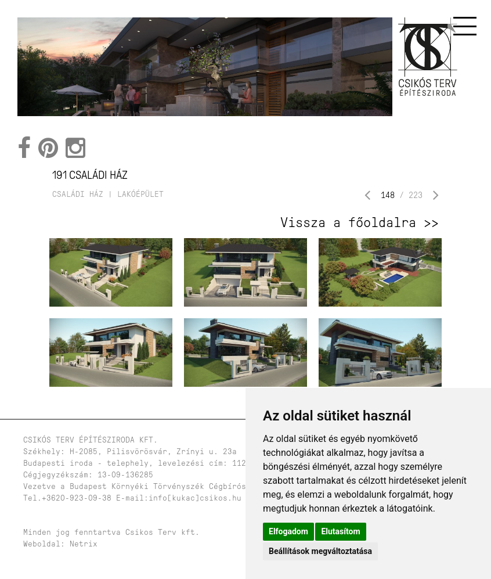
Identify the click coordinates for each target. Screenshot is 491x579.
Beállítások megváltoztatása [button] (320, 551)
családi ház (77, 194)
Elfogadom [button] (288, 531)
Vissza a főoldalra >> (359, 222)
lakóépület (140, 194)
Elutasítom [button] (340, 531)
